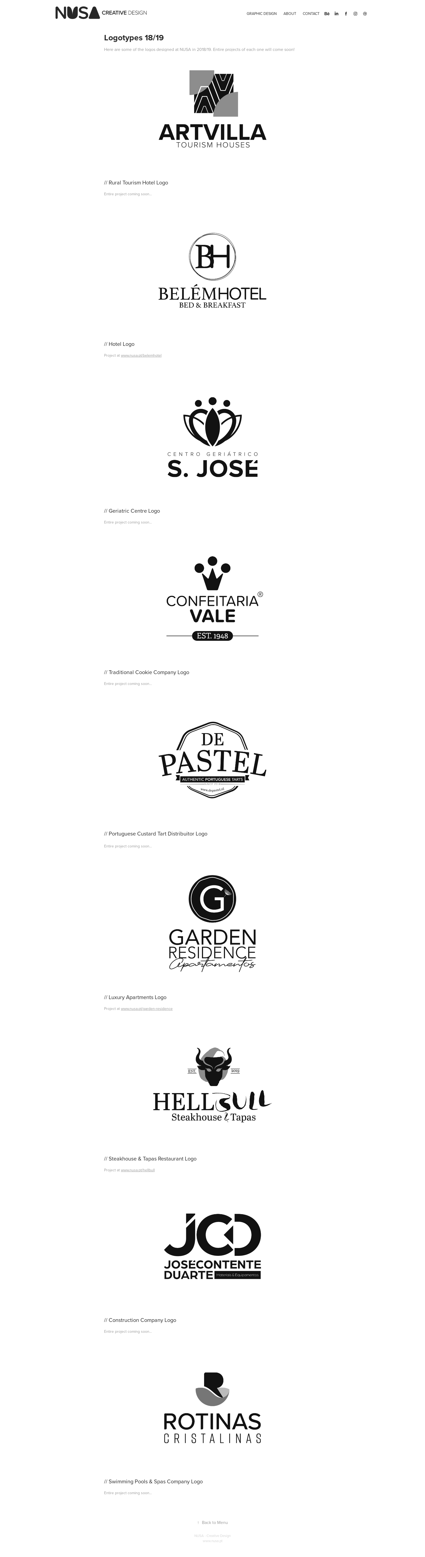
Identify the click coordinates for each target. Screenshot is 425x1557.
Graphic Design (262, 13)
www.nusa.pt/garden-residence (147, 1008)
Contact (311, 13)
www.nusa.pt (213, 1540)
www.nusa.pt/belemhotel (141, 355)
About (290, 13)
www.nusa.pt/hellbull (138, 1170)
